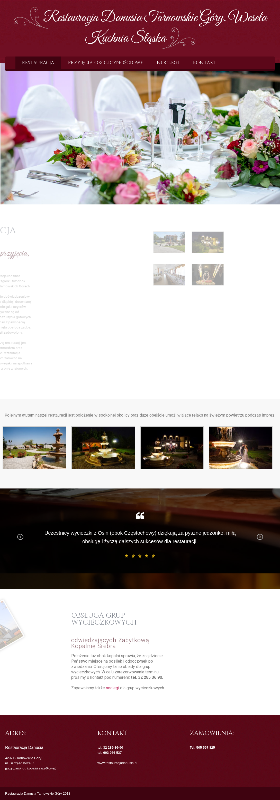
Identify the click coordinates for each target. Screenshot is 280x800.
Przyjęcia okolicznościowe (105, 63)
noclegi (112, 687)
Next (260, 540)
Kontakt (204, 63)
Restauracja (38, 63)
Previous (20, 540)
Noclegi (168, 63)
